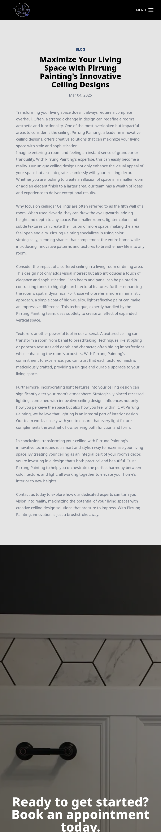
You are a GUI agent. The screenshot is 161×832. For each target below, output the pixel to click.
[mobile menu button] (151, 10)
